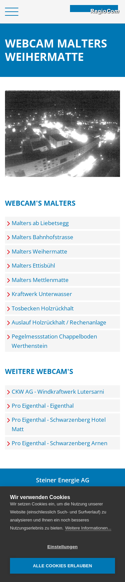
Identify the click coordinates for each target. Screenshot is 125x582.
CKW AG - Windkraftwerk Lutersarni (58, 391)
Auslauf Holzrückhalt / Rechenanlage (59, 322)
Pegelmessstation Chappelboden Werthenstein (54, 340)
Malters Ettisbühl (33, 265)
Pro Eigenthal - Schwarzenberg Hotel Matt (59, 424)
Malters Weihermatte (39, 251)
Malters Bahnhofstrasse (42, 237)
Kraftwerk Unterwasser (42, 294)
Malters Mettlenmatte (40, 280)
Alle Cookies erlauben (62, 565)
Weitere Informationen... (88, 527)
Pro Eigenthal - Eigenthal (43, 405)
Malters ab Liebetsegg (40, 223)
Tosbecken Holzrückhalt (43, 308)
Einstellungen (62, 546)
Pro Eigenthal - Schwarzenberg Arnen (59, 443)
